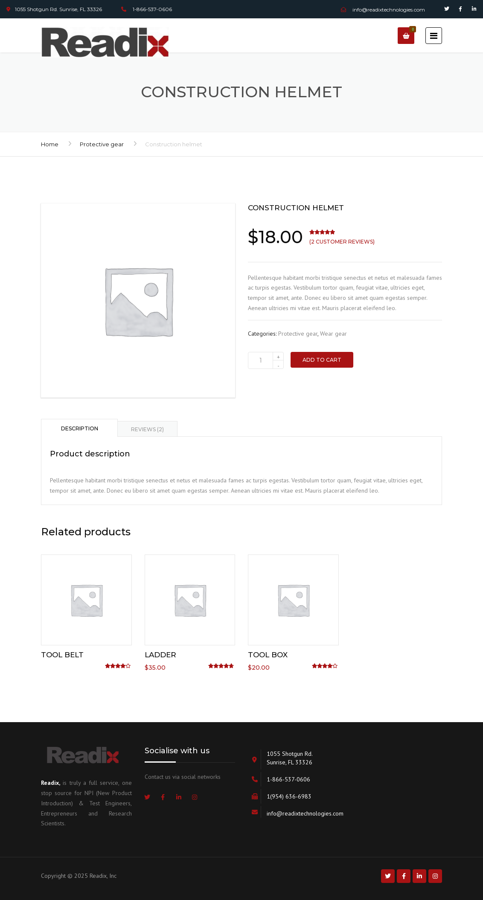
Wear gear (333, 333)
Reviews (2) (147, 429)
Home (49, 144)
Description (79, 428)
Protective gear (102, 144)
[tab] (79, 428)
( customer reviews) (342, 241)
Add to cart (322, 360)
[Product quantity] (266, 360)
